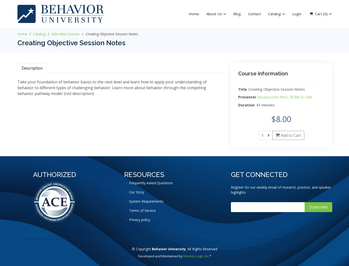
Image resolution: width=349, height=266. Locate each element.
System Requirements (146, 201)
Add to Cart (288, 137)
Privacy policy (139, 220)
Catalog (39, 34)
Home (194, 13)
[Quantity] (265, 136)
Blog (237, 13)
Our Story (136, 192)
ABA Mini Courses (65, 34)
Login (296, 13)
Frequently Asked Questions (151, 183)
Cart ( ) (321, 14)
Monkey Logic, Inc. (196, 256)
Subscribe (318, 207)
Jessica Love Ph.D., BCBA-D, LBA (285, 98)
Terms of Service (142, 210)
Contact (254, 13)
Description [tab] (32, 69)
